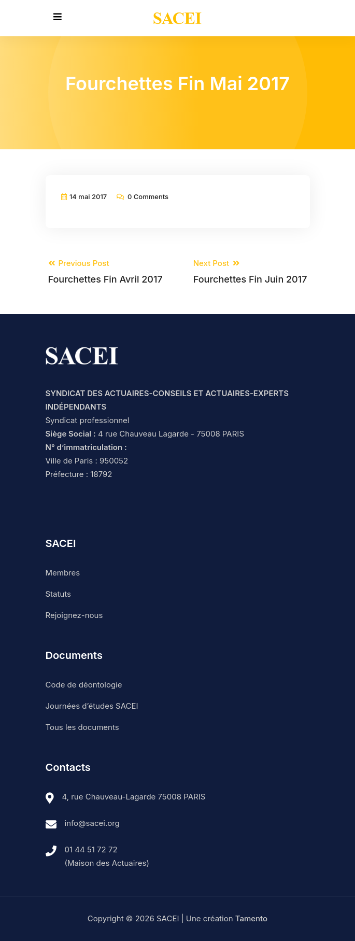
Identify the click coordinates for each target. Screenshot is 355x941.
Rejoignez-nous (74, 615)
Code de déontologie (84, 685)
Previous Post (105, 272)
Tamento (251, 918)
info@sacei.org (92, 823)
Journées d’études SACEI (92, 706)
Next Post (250, 272)
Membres (63, 573)
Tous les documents (82, 727)
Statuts (58, 594)
